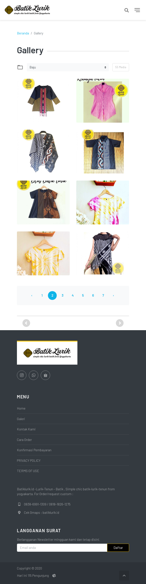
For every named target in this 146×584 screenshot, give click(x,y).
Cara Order (24, 440)
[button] (26, 323)
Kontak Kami (26, 429)
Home (21, 408)
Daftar (118, 548)
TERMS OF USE (28, 471)
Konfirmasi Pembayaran (34, 450)
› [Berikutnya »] (113, 295)
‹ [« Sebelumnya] (31, 295)
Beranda (23, 33)
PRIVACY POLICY (29, 460)
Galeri (21, 419)
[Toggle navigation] (137, 10)
